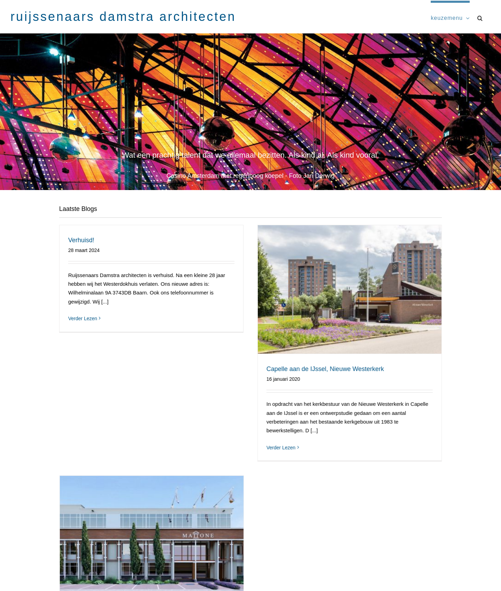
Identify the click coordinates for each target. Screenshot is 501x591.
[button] (480, 17)
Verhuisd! (81, 240)
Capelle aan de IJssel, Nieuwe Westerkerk (318, 368)
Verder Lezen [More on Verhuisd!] (82, 318)
